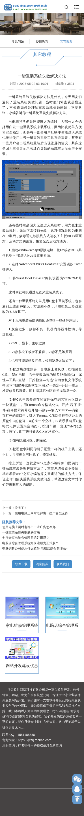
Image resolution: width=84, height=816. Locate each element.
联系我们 (62, 563)
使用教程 (42, 41)
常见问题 (17, 41)
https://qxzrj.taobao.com (34, 740)
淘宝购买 (42, 563)
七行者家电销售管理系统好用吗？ (25, 537)
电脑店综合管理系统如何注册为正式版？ (30, 542)
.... (23, 728)
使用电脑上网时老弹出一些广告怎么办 (41, 512)
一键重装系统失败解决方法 (21, 531)
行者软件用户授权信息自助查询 (40, 745)
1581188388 (26, 734)
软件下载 (21, 563)
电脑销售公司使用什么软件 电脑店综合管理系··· (35, 547)
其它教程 (66, 41)
